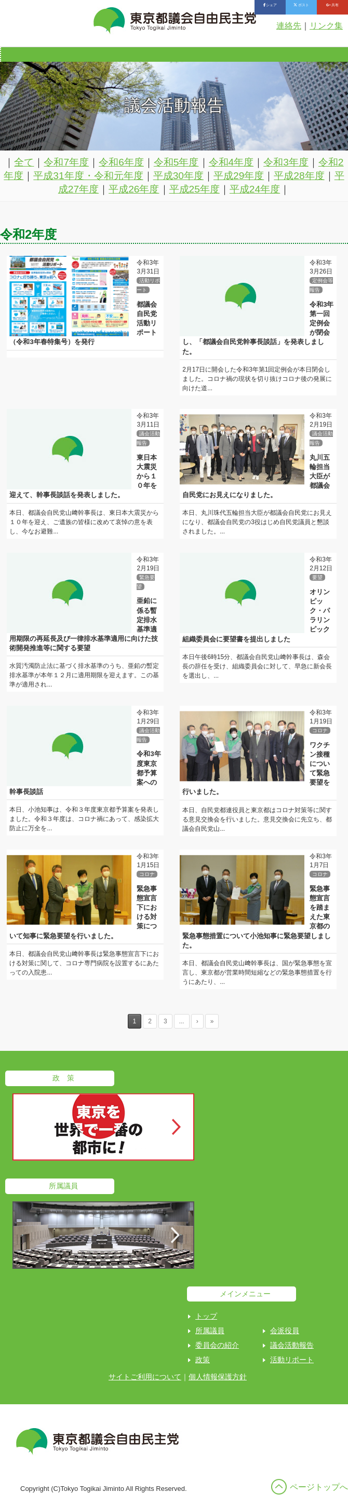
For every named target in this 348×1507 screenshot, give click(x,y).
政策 (202, 1359)
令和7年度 (66, 162)
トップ (206, 1316)
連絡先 (288, 25)
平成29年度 (238, 175)
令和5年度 (176, 162)
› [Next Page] (197, 1021)
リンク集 (326, 25)
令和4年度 (231, 162)
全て (24, 162)
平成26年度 (134, 189)
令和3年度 (286, 162)
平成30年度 (178, 175)
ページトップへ (319, 1487)
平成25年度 (194, 189)
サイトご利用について (145, 1377)
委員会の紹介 (217, 1345)
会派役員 (284, 1330)
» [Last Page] (212, 1021)
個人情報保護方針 (218, 1377)
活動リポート (292, 1359)
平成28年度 (299, 175)
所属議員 (209, 1330)
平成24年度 (255, 189)
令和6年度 (121, 162)
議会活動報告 (292, 1345)
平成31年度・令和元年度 (88, 175)
